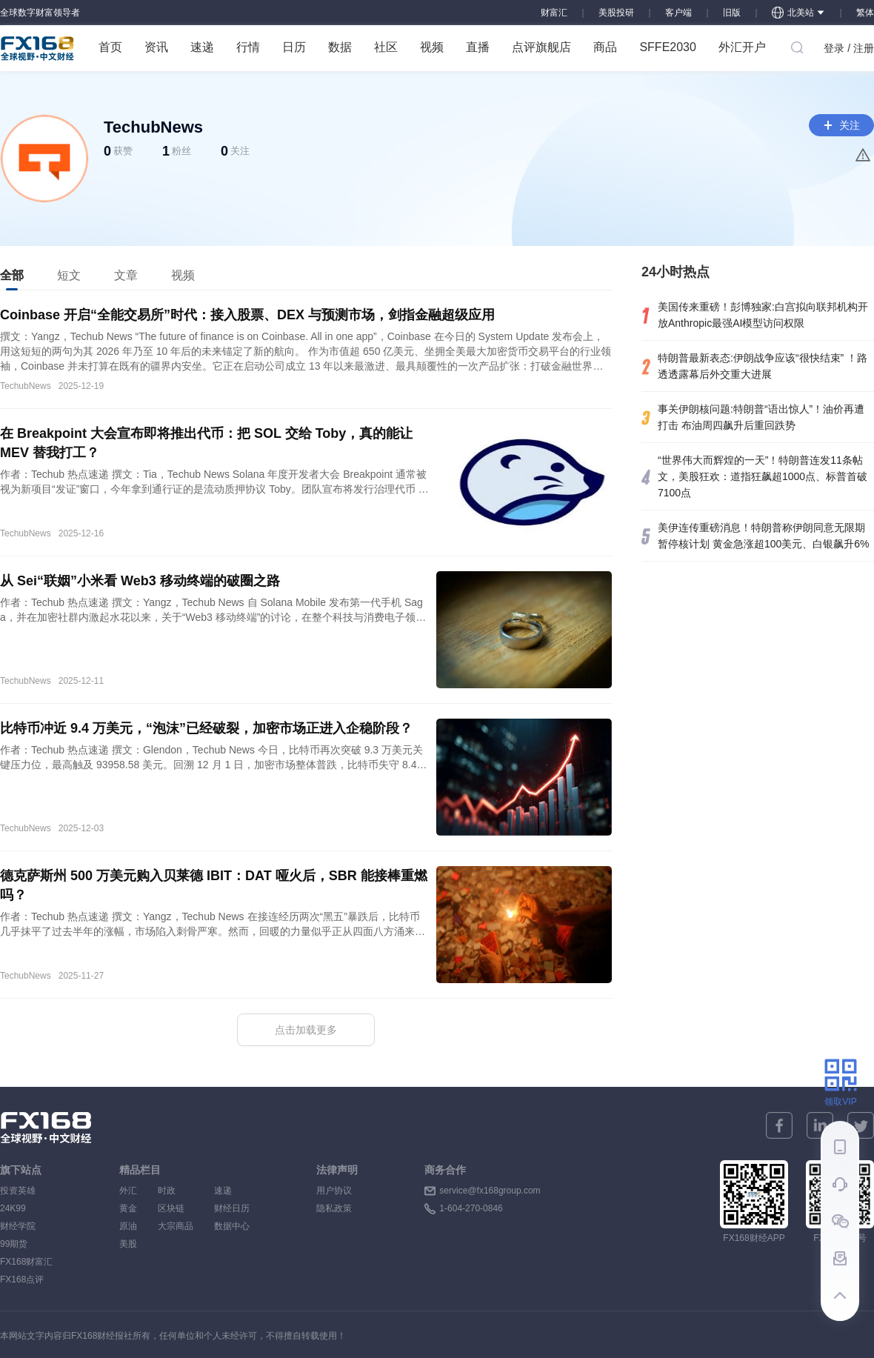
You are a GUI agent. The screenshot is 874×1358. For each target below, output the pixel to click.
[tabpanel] (306, 675)
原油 (128, 1226)
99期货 (13, 1244)
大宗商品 (175, 1226)
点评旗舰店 (541, 47)
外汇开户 (742, 47)
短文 (69, 275)
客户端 (678, 12)
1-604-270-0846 (470, 1208)
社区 (386, 47)
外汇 (128, 1190)
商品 (605, 47)
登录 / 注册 (849, 48)
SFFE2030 (667, 47)
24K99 (13, 1208)
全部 (12, 279)
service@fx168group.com (489, 1190)
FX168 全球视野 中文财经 (37, 48)
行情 (248, 47)
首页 (110, 47)
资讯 (156, 47)
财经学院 (18, 1226)
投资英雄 (18, 1190)
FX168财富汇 (26, 1262)
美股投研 (616, 12)
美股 (128, 1244)
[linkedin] (820, 1125)
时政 (175, 1190)
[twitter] (860, 1125)
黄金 (128, 1208)
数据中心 (232, 1226)
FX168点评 (22, 1279)
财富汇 (554, 12)
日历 (294, 47)
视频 (432, 47)
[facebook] (779, 1125)
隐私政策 (334, 1208)
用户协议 (334, 1190)
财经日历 (232, 1208)
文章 (126, 275)
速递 (202, 47)
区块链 (175, 1208)
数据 (340, 47)
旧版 (732, 12)
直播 (478, 47)
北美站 (798, 13)
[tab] (12, 275)
